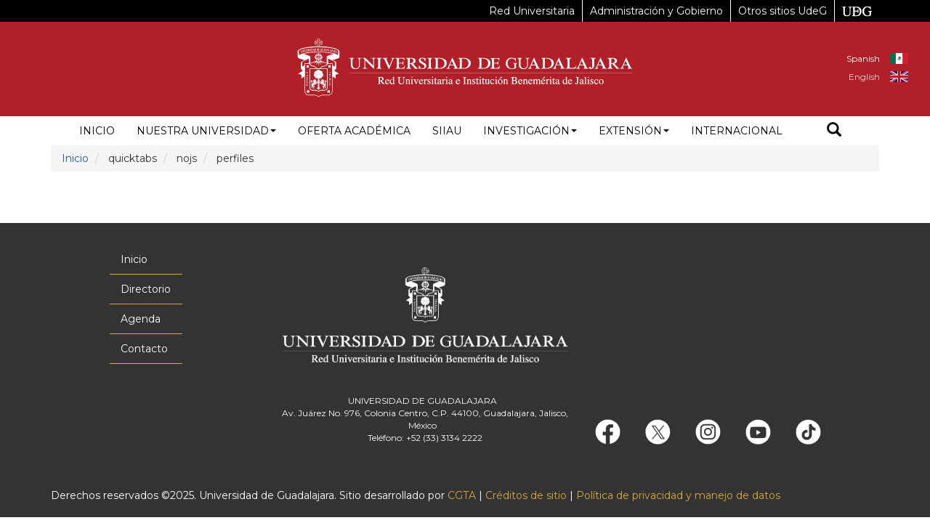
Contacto (144, 348)
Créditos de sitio (526, 495)
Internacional (737, 130)
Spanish (863, 58)
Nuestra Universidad (206, 130)
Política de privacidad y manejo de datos (678, 495)
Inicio (97, 130)
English (864, 76)
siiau (446, 130)
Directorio (146, 289)
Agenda (141, 318)
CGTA (462, 495)
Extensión (634, 130)
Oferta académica (354, 130)
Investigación (530, 130)
